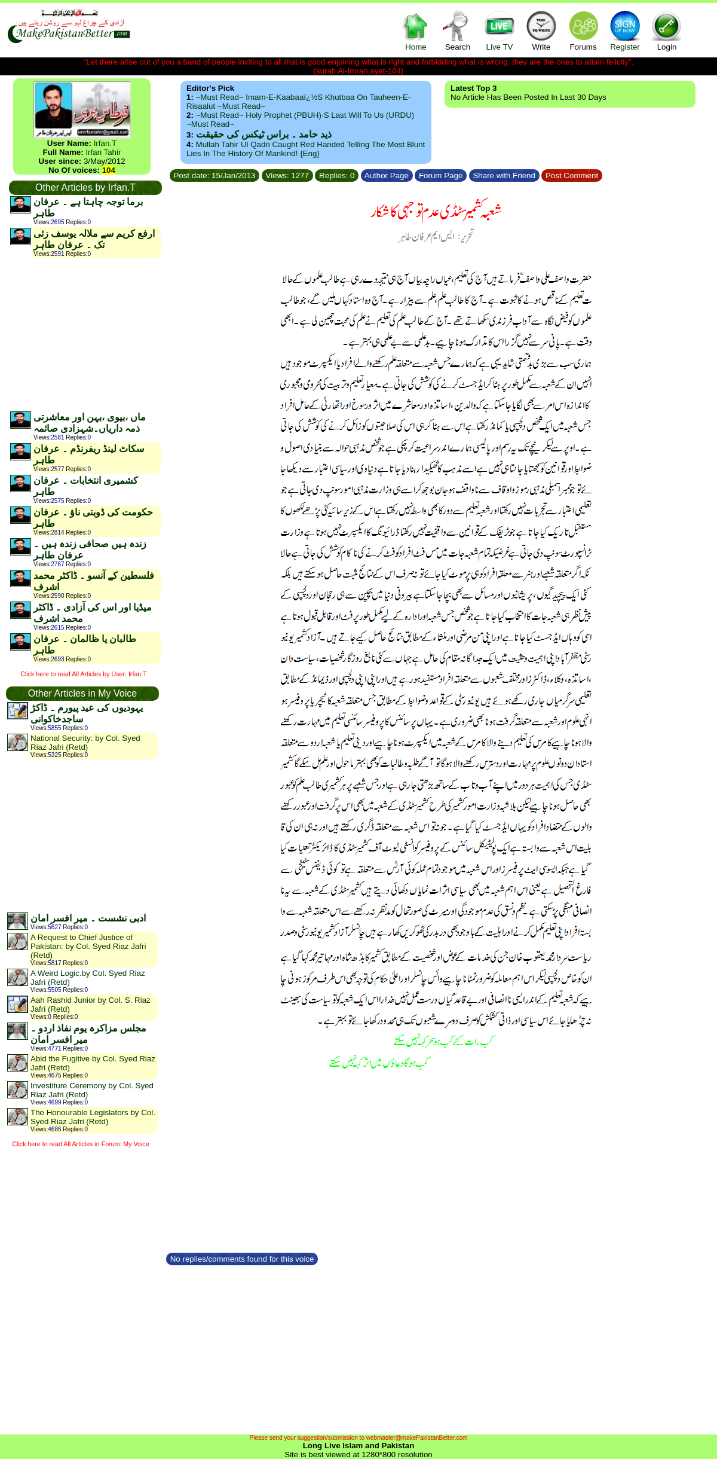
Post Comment (571, 175)
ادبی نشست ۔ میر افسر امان (88, 918)
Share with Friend (504, 175)
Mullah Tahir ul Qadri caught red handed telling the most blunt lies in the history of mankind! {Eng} (305, 149)
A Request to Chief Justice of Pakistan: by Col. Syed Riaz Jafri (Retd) (88, 946)
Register (625, 30)
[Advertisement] (85, 334)
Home (416, 30)
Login (667, 30)
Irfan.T (105, 143)
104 (108, 170)
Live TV (499, 30)
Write (541, 30)
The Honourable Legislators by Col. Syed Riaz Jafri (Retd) (92, 1117)
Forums (583, 30)
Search (458, 30)
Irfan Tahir (103, 152)
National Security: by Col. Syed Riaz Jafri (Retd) (85, 743)
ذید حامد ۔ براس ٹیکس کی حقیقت (264, 134)
